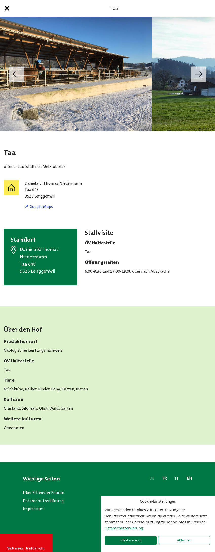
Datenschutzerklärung (43, 500)
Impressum (33, 508)
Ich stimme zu (130, 540)
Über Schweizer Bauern (43, 492)
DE (151, 478)
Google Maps (41, 206)
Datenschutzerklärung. (124, 527)
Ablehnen (184, 540)
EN (189, 478)
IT (177, 478)
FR (165, 478)
